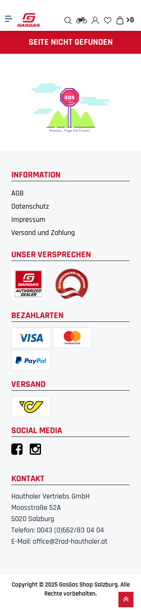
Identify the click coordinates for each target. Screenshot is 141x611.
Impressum (28, 219)
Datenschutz (30, 206)
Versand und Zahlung (43, 233)
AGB (17, 193)
